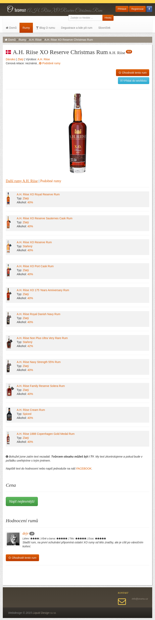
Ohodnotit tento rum (133, 72)
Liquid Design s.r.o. (44, 612)
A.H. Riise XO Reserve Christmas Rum (68, 39)
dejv (28, 533)
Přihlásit (122, 9)
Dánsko (10, 59)
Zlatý (21, 59)
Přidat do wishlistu (134, 80)
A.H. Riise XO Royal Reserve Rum (38, 194)
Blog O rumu (45, 27)
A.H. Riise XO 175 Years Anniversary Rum (43, 290)
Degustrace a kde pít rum (76, 27)
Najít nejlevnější (21, 501)
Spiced (27, 413)
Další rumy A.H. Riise (22, 181)
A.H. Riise (35, 39)
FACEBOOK (83, 468)
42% (30, 346)
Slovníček (104, 27)
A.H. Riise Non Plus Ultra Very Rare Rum (42, 338)
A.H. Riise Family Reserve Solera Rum (41, 386)
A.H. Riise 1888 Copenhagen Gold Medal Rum (46, 433)
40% (30, 202)
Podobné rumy (49, 63)
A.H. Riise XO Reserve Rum (34, 242)
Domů (11, 27)
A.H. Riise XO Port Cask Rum (35, 266)
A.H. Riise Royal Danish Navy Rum (38, 314)
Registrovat (137, 9)
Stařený (27, 246)
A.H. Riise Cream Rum (31, 409)
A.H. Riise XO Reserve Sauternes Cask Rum (44, 218)
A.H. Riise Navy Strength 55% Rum (39, 362)
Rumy (26, 27)
